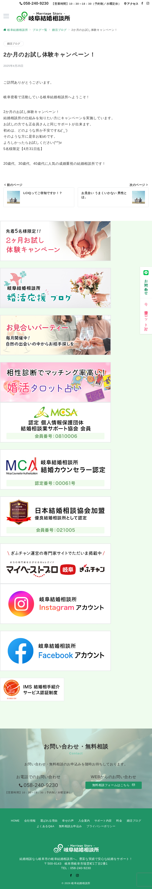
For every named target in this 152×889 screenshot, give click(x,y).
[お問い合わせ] (146, 279)
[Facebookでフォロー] (142, 3)
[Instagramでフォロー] (147, 3)
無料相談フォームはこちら (113, 785)
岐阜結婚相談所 (80, 883)
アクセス (131, 3)
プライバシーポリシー (100, 826)
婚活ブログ (13, 43)
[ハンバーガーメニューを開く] (6, 16)
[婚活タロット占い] (146, 313)
